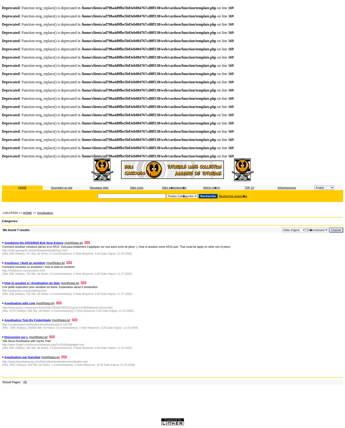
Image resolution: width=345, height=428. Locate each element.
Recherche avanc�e (233, 196)
